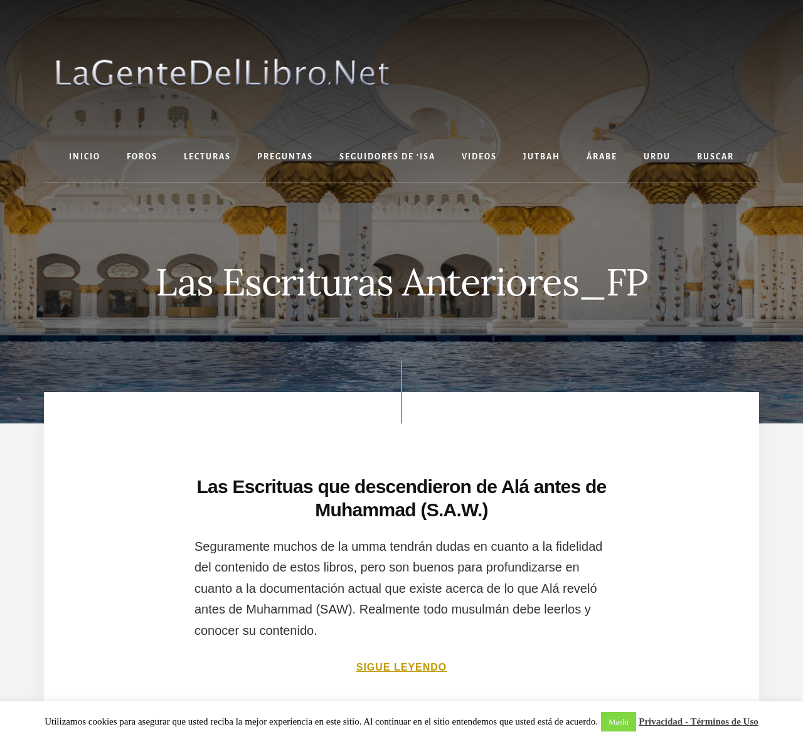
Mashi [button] (619, 721)
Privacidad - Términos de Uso (698, 721)
